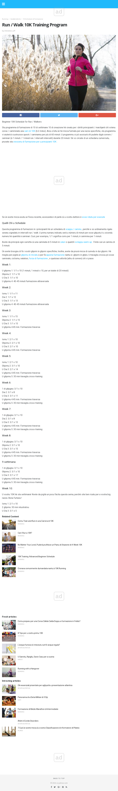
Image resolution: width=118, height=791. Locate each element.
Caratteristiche (15, 19)
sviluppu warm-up (83, 242)
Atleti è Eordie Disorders (28, 721)
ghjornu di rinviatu (29, 255)
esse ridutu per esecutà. (93, 217)
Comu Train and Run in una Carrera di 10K (35, 521)
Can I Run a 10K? (25, 533)
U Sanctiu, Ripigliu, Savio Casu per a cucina (36, 657)
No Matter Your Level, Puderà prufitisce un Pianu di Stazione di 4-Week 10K (50, 545)
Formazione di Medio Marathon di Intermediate (38, 709)
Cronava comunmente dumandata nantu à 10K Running (42, 568)
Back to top (59, 778)
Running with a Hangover (28, 669)
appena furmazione (55, 255)
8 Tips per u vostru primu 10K (30, 633)
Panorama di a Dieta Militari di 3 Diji (33, 697)
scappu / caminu (73, 229)
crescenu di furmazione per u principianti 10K (34, 141)
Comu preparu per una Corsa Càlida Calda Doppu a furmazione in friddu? (49, 621)
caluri (62, 242)
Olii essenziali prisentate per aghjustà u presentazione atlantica (45, 685)
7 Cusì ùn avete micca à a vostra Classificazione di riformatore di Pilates (48, 728)
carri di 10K (29, 131)
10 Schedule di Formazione (33, 19)
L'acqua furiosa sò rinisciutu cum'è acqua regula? (39, 645)
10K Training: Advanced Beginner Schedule (36, 556)
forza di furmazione (38, 258)
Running (5, 19)
